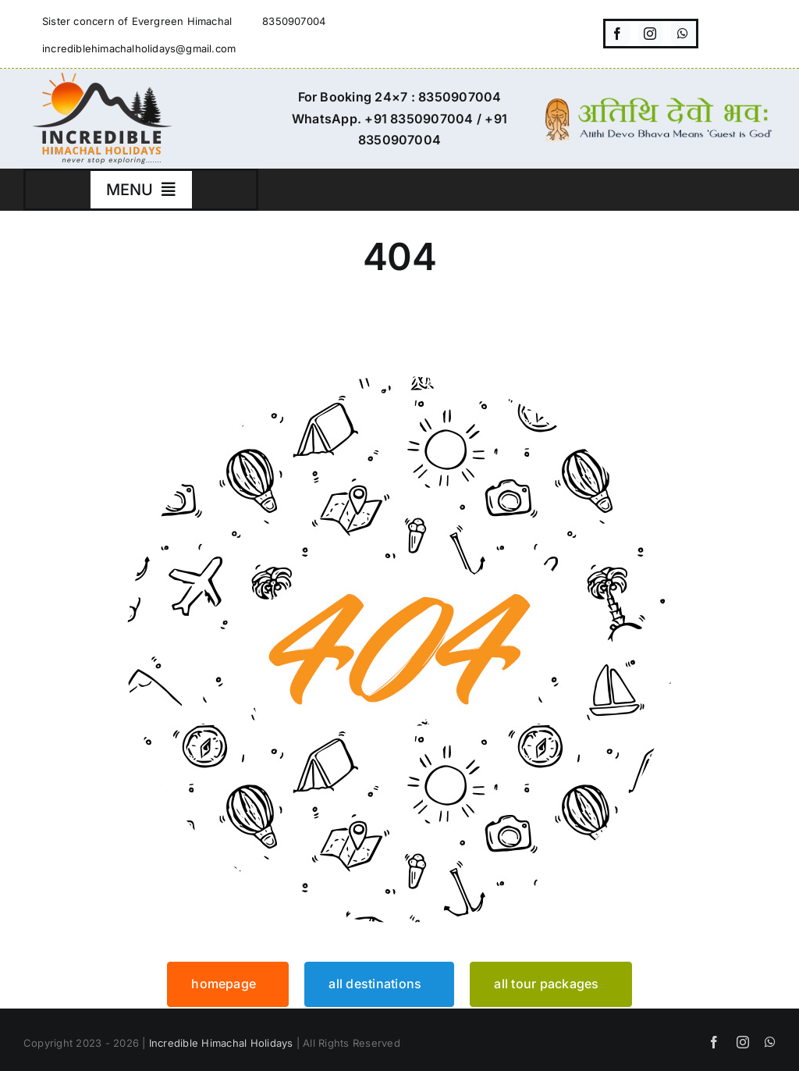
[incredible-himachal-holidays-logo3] (101, 79)
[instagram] (650, 33)
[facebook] (617, 33)
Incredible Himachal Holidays (221, 1043)
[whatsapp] (683, 33)
